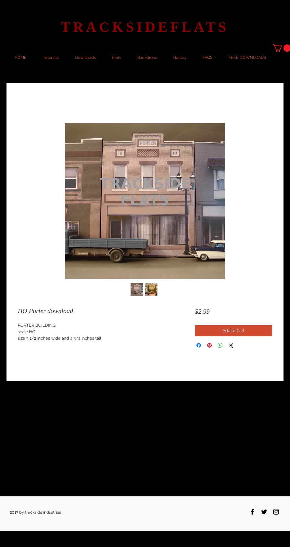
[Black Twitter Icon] (264, 512)
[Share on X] (231, 345)
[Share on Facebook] (198, 345)
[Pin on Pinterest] (209, 345)
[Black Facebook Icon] (252, 512)
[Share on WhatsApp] (220, 345)
